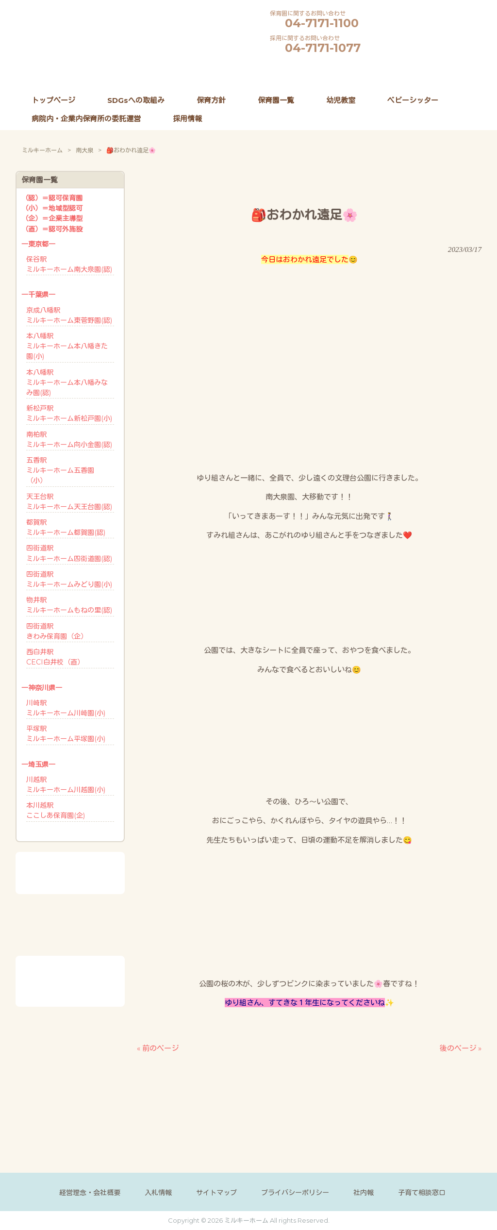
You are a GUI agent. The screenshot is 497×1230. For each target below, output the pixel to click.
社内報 (363, 1192)
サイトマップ (216, 1192)
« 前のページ (158, 1047)
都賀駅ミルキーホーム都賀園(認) (65, 527)
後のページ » (460, 1047)
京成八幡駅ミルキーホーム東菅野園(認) (69, 315)
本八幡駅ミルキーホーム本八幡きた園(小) (67, 346)
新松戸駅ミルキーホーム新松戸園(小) (69, 413)
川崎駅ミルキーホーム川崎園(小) (65, 707)
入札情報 (158, 1192)
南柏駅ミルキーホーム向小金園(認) (69, 439)
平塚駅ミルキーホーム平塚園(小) (65, 733)
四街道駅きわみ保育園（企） (56, 631)
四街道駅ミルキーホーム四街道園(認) (69, 553)
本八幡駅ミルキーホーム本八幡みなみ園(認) (67, 382)
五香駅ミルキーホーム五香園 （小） (60, 470)
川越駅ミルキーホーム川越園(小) (65, 784)
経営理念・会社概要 (89, 1192)
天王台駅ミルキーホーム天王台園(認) (69, 501)
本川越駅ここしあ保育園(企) (55, 810)
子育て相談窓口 (422, 1192)
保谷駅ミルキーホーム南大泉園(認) (69, 264)
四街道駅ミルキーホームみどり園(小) (69, 579)
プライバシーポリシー (295, 1192)
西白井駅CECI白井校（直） (55, 657)
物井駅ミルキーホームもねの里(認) (69, 605)
